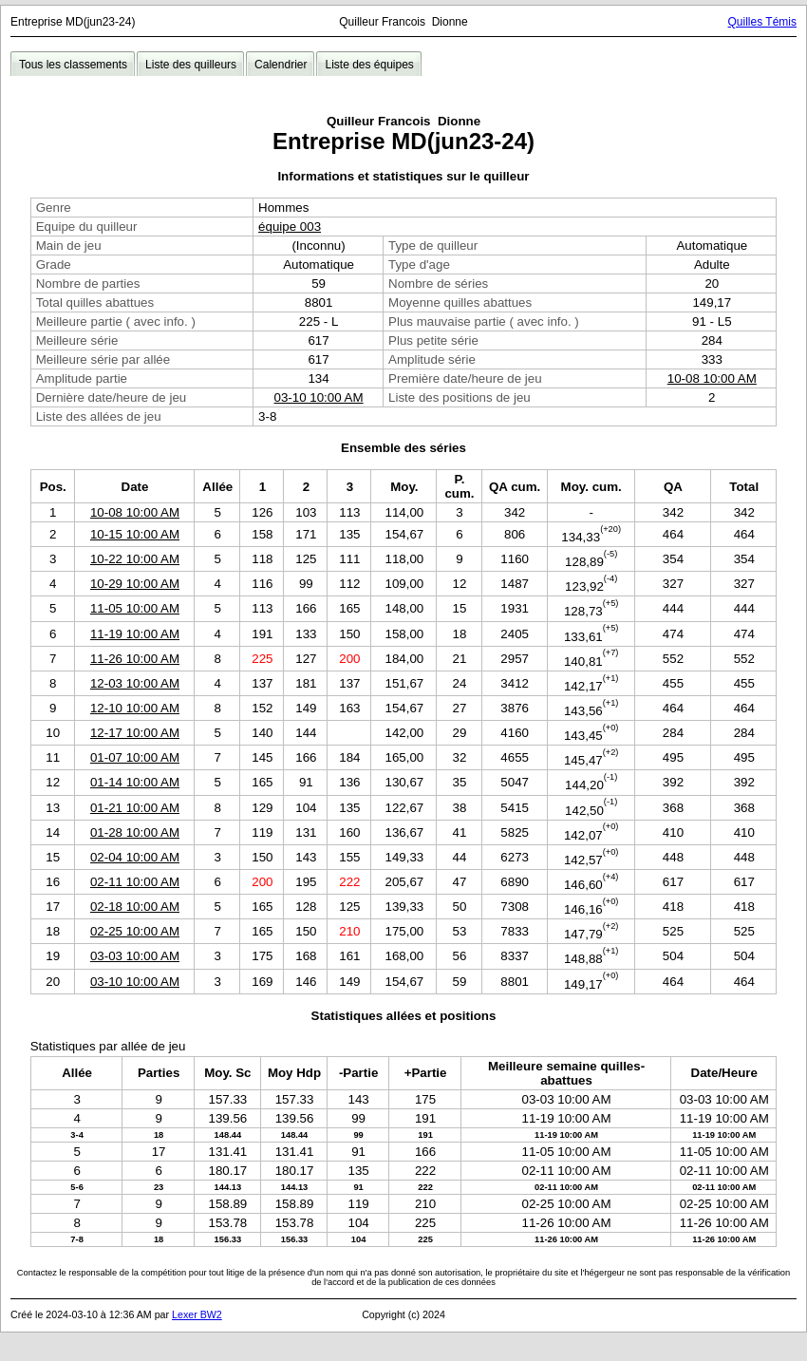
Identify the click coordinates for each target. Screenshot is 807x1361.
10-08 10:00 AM (712, 378)
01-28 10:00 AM (134, 832)
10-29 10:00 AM (134, 584)
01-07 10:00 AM (134, 757)
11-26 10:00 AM (134, 659)
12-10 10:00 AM (134, 708)
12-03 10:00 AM (134, 683)
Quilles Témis (762, 21)
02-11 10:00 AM (134, 882)
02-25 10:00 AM (134, 931)
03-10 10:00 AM (319, 397)
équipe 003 (289, 226)
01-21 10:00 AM (134, 808)
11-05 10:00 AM (134, 608)
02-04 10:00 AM (134, 857)
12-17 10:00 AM (134, 733)
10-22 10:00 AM (134, 559)
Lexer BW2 (197, 1314)
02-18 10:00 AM (134, 906)
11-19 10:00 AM (134, 634)
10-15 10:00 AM (134, 534)
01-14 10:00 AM (134, 782)
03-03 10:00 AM (134, 956)
